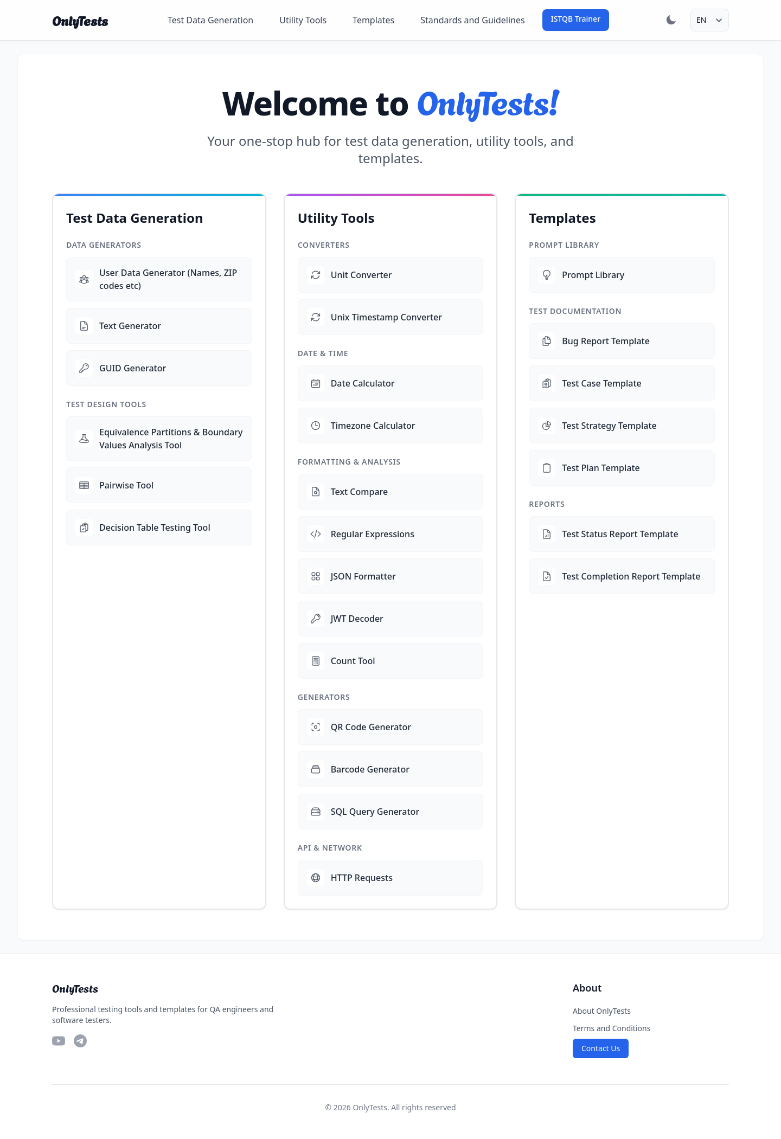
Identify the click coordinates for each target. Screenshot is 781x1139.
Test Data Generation (210, 20)
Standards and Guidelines (472, 20)
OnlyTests (80, 20)
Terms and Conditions (611, 1028)
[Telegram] (80, 1040)
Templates (373, 20)
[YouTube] (58, 1040)
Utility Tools (303, 20)
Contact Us (600, 1048)
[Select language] (709, 20)
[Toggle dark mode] (671, 20)
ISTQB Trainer (575, 19)
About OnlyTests (602, 1011)
